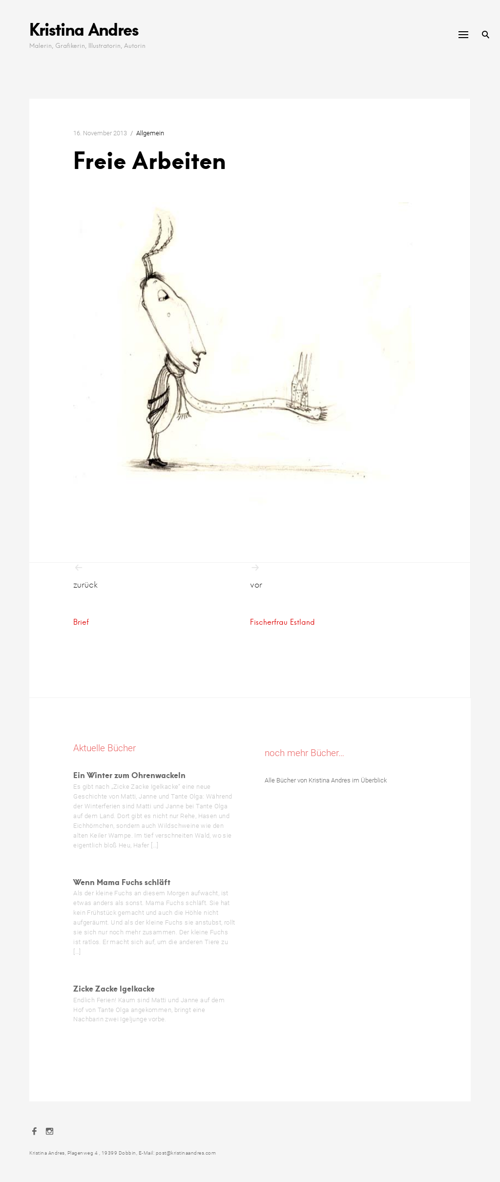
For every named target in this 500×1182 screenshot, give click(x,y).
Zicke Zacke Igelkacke (114, 988)
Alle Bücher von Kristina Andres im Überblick (326, 780)
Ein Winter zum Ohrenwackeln (129, 775)
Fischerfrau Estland (282, 622)
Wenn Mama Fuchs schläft (121, 882)
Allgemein (150, 133)
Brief (81, 622)
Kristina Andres (83, 29)
